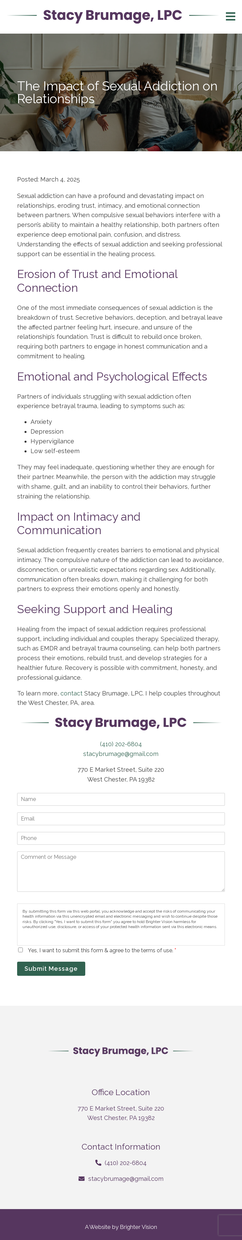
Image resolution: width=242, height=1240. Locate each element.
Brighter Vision (138, 1227)
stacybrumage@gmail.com (120, 753)
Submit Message (51, 968)
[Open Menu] (230, 17)
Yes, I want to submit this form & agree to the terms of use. (102, 950)
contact (72, 693)
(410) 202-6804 (121, 744)
